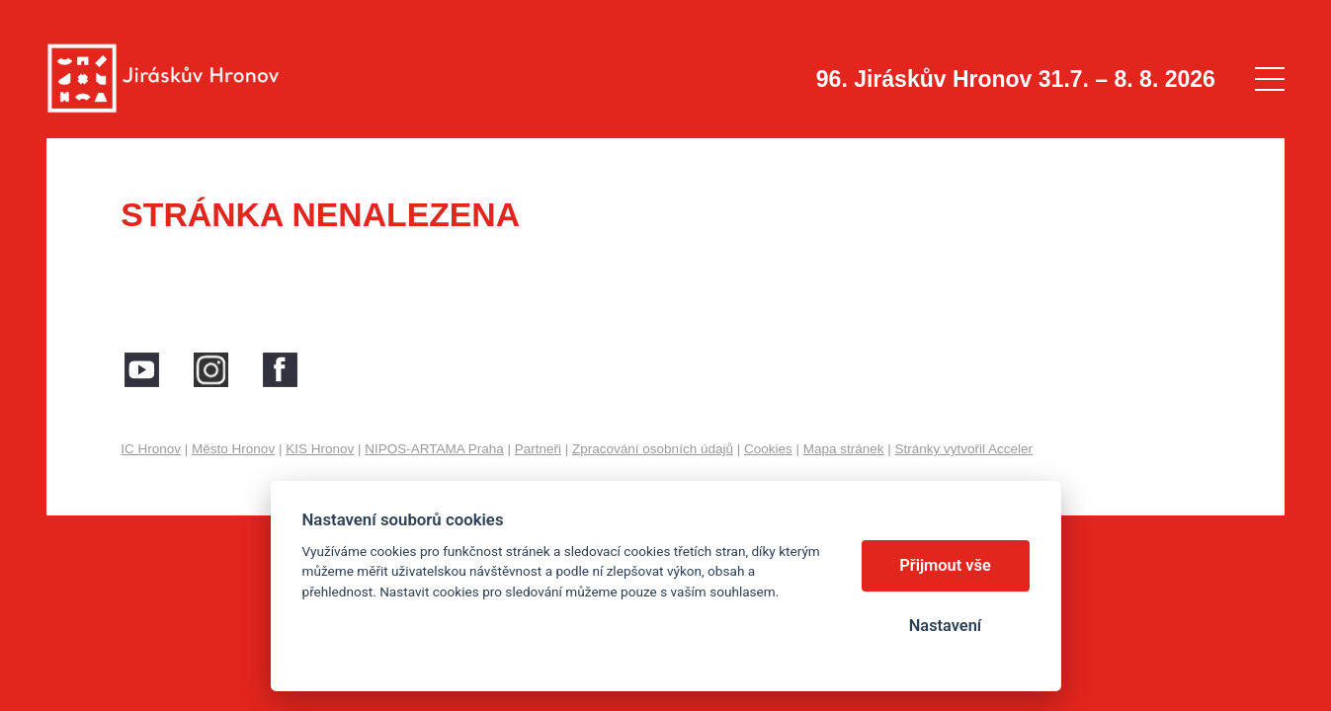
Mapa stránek (843, 448)
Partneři (538, 448)
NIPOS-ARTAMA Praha (434, 448)
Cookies (768, 448)
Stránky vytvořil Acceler (964, 448)
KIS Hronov (320, 448)
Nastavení (945, 625)
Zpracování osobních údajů (652, 448)
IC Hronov (151, 448)
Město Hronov (233, 448)
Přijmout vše (945, 565)
